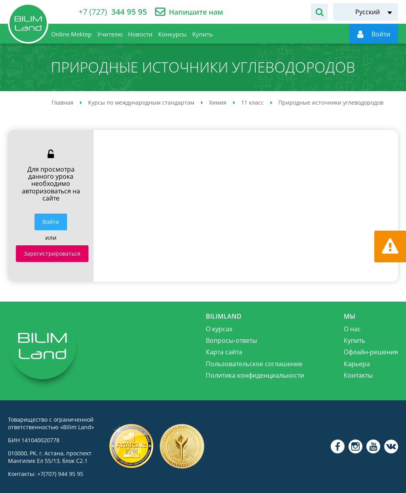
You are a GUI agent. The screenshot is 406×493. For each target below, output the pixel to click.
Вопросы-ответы (231, 340)
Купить (354, 340)
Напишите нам (196, 12)
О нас (352, 329)
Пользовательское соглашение (254, 363)
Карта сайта (224, 352)
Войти (50, 221)
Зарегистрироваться (52, 253)
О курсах (219, 329)
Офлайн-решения (371, 352)
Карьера (357, 363)
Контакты (358, 375)
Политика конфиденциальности (255, 375)
